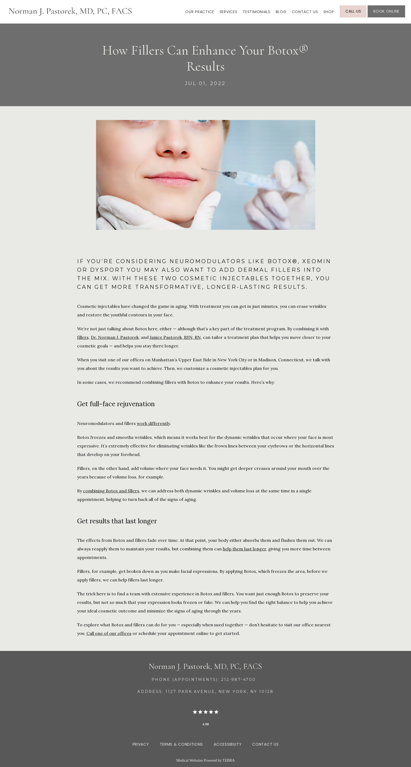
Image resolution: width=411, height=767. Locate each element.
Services (228, 11)
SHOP (328, 11)
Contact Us (305, 11)
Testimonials (256, 11)
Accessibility (228, 744)
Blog (281, 11)
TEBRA (229, 760)
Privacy (141, 744)
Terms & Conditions (181, 744)
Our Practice (199, 11)
